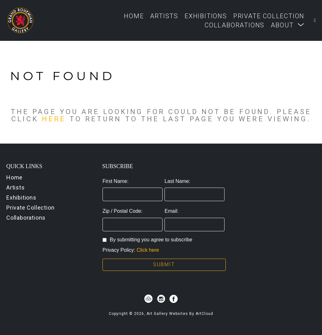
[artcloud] (148, 299)
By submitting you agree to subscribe (147, 239)
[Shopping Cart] (315, 20)
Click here (148, 250)
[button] (287, 25)
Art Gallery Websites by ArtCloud (180, 313)
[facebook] (173, 299)
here (54, 119)
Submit (164, 264)
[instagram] (161, 299)
